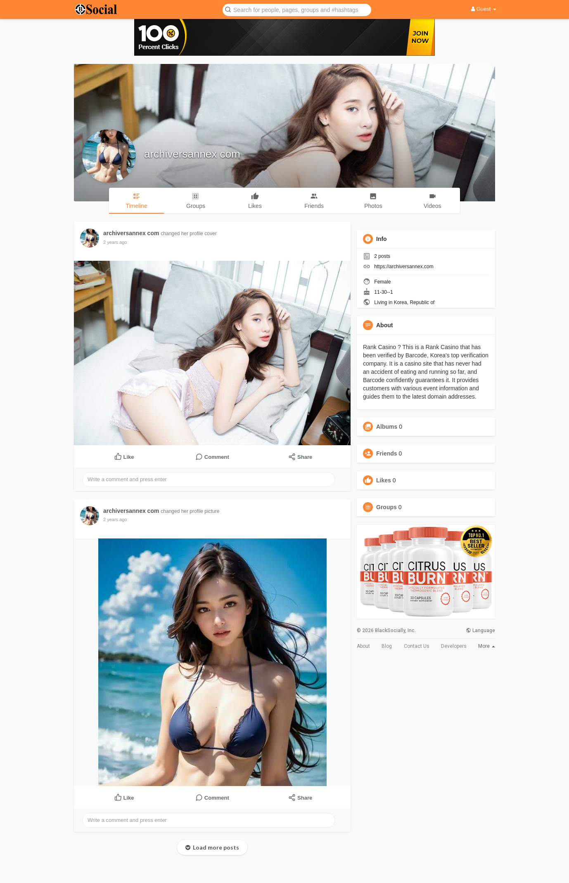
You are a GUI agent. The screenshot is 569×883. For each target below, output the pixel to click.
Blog (387, 646)
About (363, 646)
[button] (297, 9)
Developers (454, 646)
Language (480, 630)
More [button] (486, 646)
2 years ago (115, 242)
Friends (386, 453)
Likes (383, 480)
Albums (386, 426)
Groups (386, 507)
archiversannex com (192, 154)
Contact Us (416, 646)
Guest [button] (483, 9)
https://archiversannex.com (403, 266)
